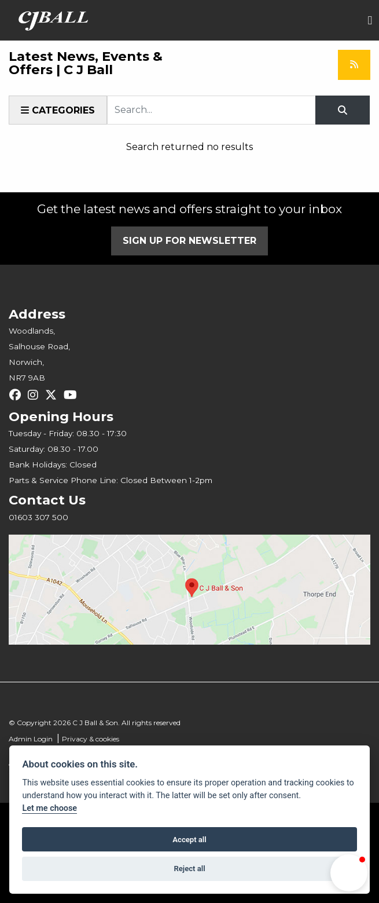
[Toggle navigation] (369, 20)
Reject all (189, 868)
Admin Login (31, 738)
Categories (58, 110)
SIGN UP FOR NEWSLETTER (189, 240)
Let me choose (49, 808)
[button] (348, 872)
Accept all (189, 839)
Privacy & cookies (90, 738)
